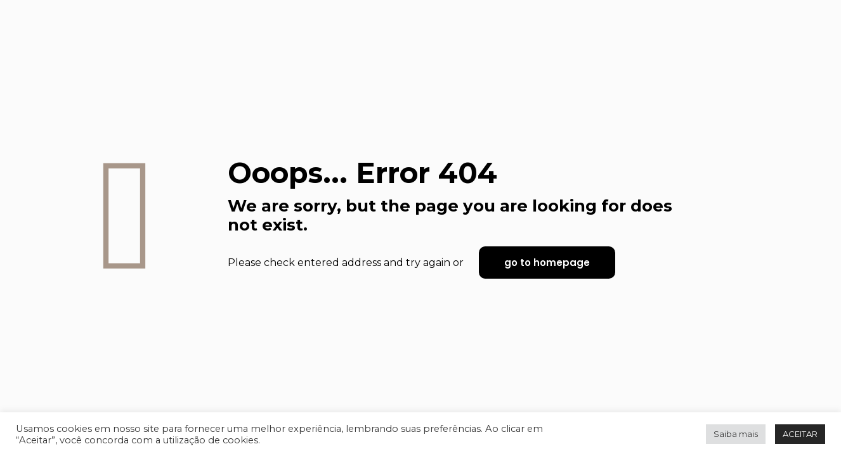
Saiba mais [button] (736, 434)
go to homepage (547, 262)
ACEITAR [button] (800, 434)
